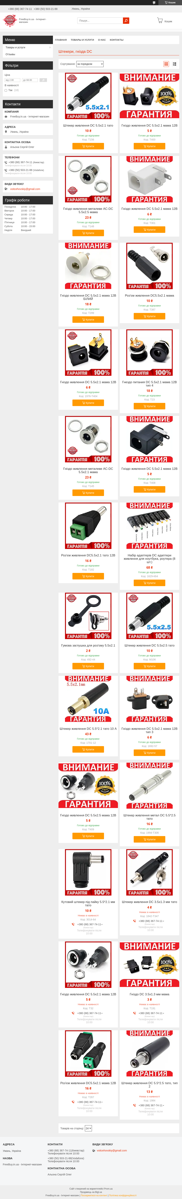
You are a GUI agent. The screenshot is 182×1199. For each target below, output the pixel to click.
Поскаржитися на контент (94, 1195)
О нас (102, 39)
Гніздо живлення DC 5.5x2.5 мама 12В (88, 815)
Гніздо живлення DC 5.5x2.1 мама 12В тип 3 (149, 730)
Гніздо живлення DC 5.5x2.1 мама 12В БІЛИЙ (88, 297)
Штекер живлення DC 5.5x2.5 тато (150, 645)
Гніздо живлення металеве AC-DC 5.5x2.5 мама (88, 210)
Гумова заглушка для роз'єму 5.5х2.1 (88, 645)
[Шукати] (126, 20)
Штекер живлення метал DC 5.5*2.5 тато (150, 817)
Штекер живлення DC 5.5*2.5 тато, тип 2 (149, 1085)
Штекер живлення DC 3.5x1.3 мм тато (149, 902)
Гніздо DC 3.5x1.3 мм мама (149, 994)
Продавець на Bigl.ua (91, 1192)
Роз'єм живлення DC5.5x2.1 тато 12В (88, 555)
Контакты (117, 39)
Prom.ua (108, 1188)
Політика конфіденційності (122, 1195)
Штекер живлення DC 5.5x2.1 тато (88, 125)
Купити (90, 146)
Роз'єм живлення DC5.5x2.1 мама (149, 295)
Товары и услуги (82, 39)
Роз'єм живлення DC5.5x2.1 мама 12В (88, 1083)
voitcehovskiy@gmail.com (25, 189)
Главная (61, 39)
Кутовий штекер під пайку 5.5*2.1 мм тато (88, 903)
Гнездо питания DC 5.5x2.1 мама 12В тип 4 (149, 384)
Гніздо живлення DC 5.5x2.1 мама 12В (149, 125)
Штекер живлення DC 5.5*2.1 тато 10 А (88, 729)
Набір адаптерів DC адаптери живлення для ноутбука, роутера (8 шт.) (149, 559)
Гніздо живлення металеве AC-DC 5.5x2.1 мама (88, 470)
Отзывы (10, 54)
